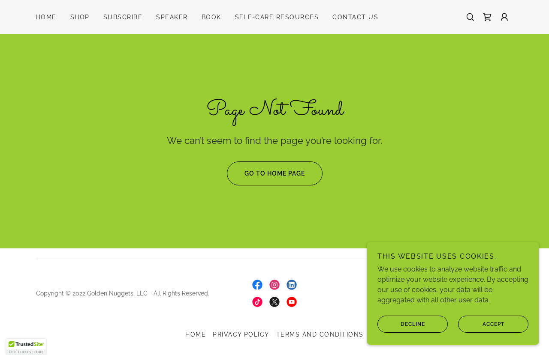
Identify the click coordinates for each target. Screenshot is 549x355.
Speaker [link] (172, 17)
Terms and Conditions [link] (320, 334)
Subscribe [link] (122, 17)
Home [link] (46, 17)
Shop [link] (80, 17)
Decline (401, 324)
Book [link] (211, 17)
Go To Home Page (266, 173)
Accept (481, 324)
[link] (487, 17)
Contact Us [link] (355, 17)
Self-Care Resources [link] (277, 17)
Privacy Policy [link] (241, 334)
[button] (504, 17)
